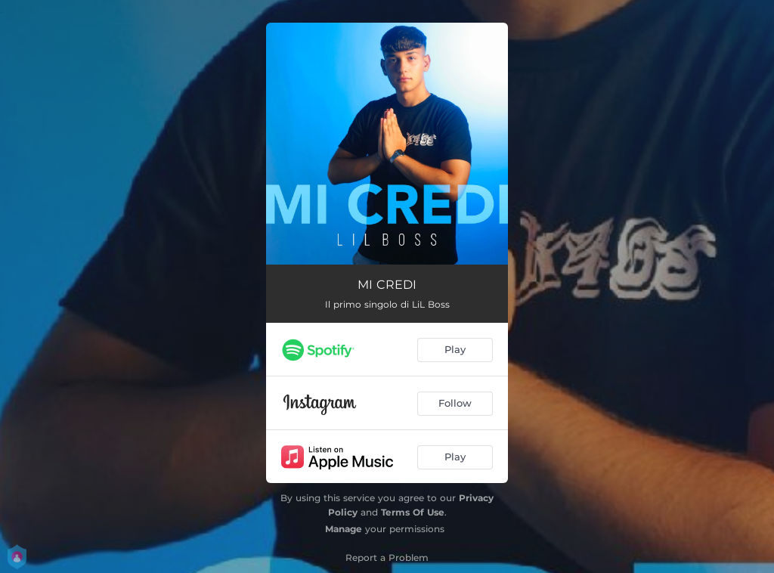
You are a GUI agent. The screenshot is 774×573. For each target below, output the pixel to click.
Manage (343, 528)
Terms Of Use (412, 512)
